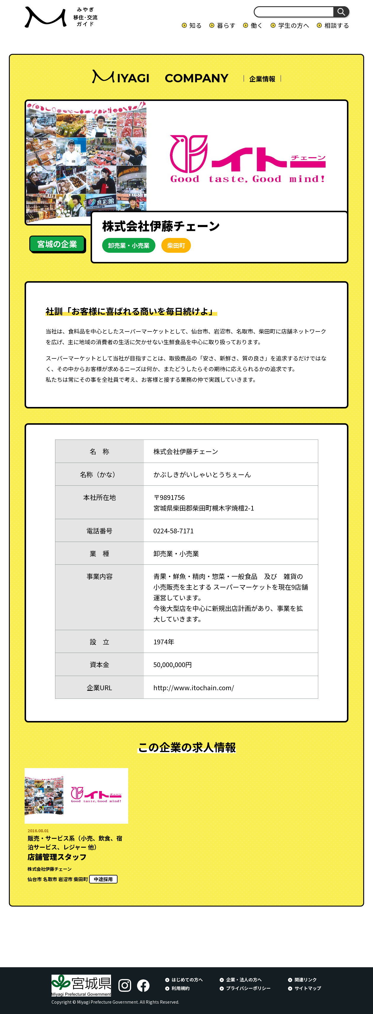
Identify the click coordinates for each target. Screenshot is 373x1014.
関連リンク (306, 979)
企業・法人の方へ (244, 979)
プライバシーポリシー (248, 988)
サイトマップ (308, 988)
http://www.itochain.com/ (193, 687)
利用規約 (180, 988)
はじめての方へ (187, 979)
